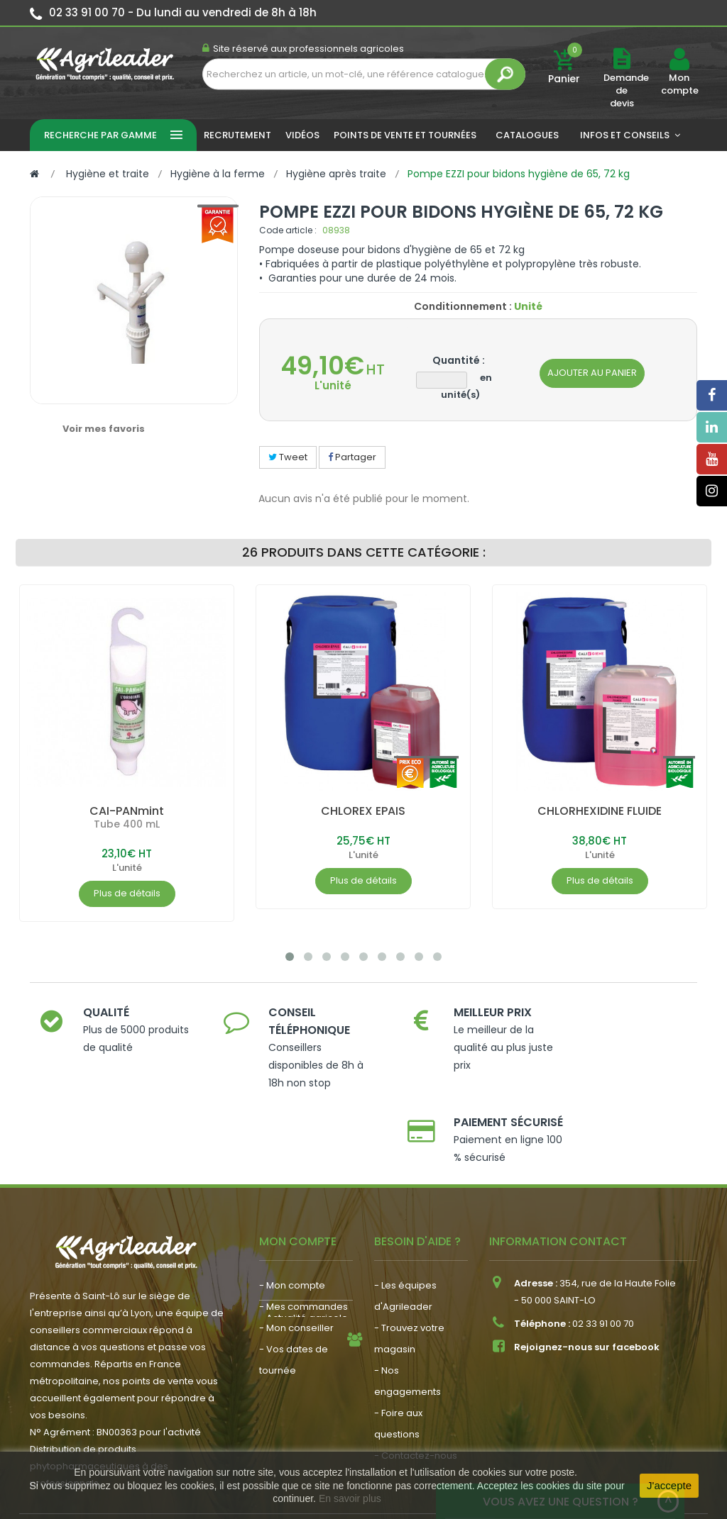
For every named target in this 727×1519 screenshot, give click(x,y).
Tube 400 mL (127, 824)
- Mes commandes (303, 1233)
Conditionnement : (463, 306)
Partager (352, 457)
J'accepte (669, 1485)
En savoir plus (350, 1498)
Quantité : (458, 360)
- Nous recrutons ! (300, 1354)
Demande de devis (626, 90)
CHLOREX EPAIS (363, 811)
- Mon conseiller (296, 1254)
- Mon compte (292, 1211)
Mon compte (679, 84)
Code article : (288, 230)
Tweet (287, 457)
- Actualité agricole (303, 1333)
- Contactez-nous (415, 1382)
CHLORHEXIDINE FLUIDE (599, 811)
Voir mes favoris (103, 428)
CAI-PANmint (126, 811)
